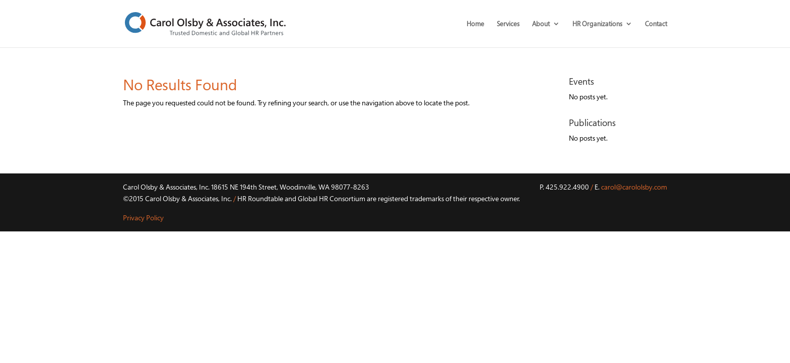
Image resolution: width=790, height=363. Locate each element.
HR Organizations (597, 24)
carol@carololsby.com (634, 187)
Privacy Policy (143, 217)
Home (475, 24)
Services (508, 24)
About (541, 24)
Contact (656, 24)
